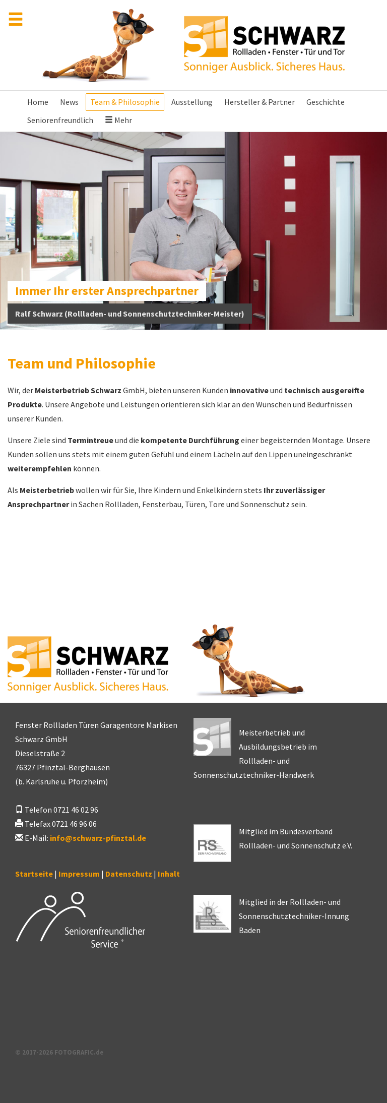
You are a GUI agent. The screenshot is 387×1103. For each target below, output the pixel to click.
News (69, 102)
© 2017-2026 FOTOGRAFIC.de (59, 1052)
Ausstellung (192, 102)
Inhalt (169, 874)
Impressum (79, 874)
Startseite (34, 874)
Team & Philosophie (125, 102)
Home (37, 102)
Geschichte (325, 102)
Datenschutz (128, 874)
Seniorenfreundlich (60, 120)
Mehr (118, 120)
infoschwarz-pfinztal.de (98, 838)
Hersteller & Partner (259, 102)
